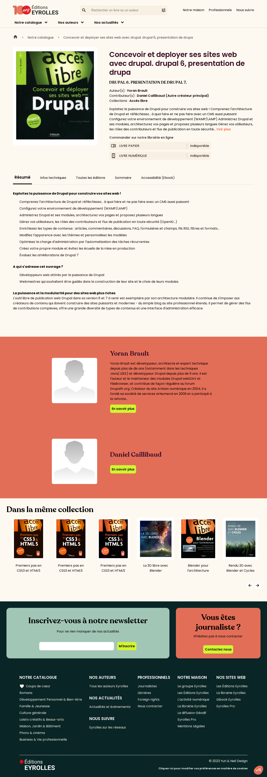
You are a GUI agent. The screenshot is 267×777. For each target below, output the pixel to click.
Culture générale (32, 713)
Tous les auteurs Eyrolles (108, 686)
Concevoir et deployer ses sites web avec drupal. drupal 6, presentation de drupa (128, 37)
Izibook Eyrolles (228, 699)
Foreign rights (149, 699)
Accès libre (138, 100)
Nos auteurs (68, 22)
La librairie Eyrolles (192, 706)
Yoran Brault (137, 90)
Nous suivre (245, 10)
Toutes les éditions (90, 177)
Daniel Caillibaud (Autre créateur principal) (173, 95)
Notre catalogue (28, 22)
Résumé (22, 177)
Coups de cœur (34, 686)
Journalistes (147, 686)
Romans (25, 693)
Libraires (144, 693)
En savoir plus (123, 408)
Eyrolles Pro (187, 719)
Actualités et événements (110, 706)
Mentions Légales (191, 726)
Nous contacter (150, 706)
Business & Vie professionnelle (43, 739)
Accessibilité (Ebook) (158, 177)
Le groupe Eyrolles (192, 686)
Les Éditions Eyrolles (193, 693)
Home (15, 37)
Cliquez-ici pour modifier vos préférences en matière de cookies (203, 768)
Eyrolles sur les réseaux (107, 727)
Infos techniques (53, 177)
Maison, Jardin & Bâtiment (40, 726)
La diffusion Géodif (192, 713)
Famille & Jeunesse (34, 706)
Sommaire (123, 177)
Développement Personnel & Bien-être (50, 699)
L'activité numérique (193, 699)
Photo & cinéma (32, 733)
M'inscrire (127, 646)
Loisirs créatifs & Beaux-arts (41, 719)
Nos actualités (106, 22)
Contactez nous (218, 649)
